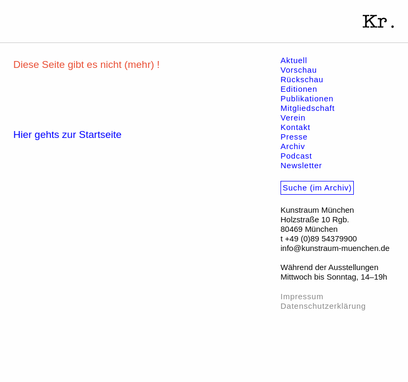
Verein (292, 117)
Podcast (296, 155)
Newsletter (301, 165)
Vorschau (298, 69)
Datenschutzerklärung (323, 305)
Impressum (302, 296)
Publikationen (307, 98)
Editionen (298, 88)
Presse (294, 136)
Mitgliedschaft (307, 107)
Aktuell (293, 60)
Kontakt (295, 127)
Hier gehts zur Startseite (67, 134)
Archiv (292, 146)
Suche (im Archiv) (317, 187)
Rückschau (302, 79)
